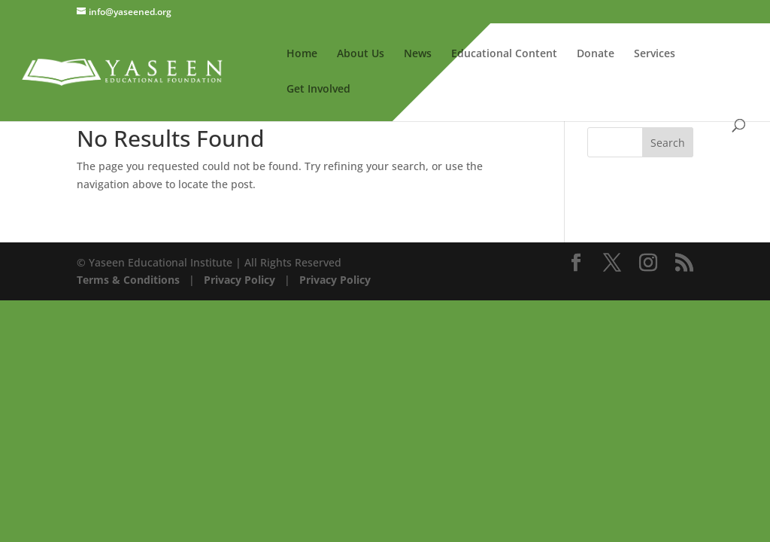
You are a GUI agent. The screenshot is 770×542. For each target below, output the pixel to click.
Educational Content (504, 54)
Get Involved (318, 90)
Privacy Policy (238, 280)
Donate (595, 54)
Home (301, 54)
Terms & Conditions (128, 280)
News (418, 54)
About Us (360, 54)
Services (654, 54)
